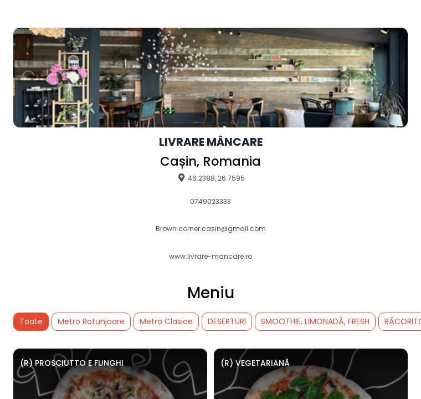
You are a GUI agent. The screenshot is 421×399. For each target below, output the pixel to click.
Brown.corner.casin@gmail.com (211, 229)
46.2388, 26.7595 (210, 177)
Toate (31, 321)
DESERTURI (227, 321)
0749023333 (210, 202)
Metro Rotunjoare (91, 321)
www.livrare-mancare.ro (210, 256)
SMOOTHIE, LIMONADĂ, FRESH (315, 321)
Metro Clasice (166, 321)
